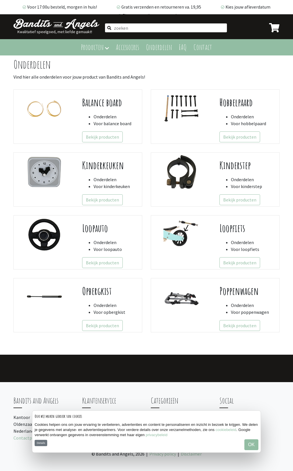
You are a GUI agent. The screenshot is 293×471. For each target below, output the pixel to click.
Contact (202, 47)
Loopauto (95, 228)
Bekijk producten (102, 137)
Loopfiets (232, 228)
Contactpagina (28, 438)
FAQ (183, 47)
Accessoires (127, 47)
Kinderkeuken (103, 165)
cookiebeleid (225, 430)
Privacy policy (162, 454)
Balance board (102, 102)
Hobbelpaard (236, 102)
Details (41, 442)
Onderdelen (159, 47)
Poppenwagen (239, 291)
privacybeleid (156, 435)
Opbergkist (97, 291)
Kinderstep (235, 165)
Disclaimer (191, 454)
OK (251, 444)
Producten (95, 47)
